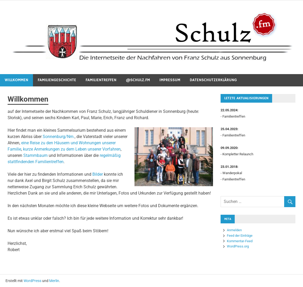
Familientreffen (101, 80)
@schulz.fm (138, 80)
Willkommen (16, 80)
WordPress (32, 281)
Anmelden (234, 230)
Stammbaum (35, 155)
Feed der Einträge (239, 236)
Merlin (54, 281)
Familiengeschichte (57, 80)
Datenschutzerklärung (213, 80)
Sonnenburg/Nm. (59, 136)
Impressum (169, 80)
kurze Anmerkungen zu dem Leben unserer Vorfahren (72, 149)
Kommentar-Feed (239, 241)
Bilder (97, 174)
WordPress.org (238, 246)
